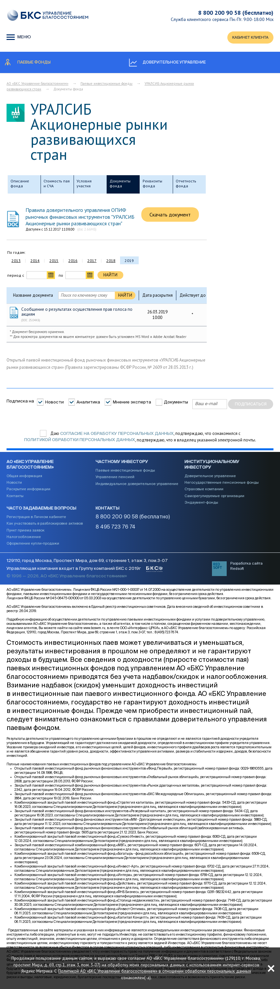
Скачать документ (170, 215)
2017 (91, 261)
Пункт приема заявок (25, 533)
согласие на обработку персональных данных (117, 434)
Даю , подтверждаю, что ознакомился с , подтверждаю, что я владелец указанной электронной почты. (140, 438)
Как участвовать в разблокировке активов (45, 526)
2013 (16, 261)
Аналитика (88, 403)
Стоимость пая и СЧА (57, 184)
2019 (129, 261)
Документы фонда (120, 184)
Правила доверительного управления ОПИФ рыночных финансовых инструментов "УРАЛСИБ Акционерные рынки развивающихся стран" (80, 218)
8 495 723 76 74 (115, 529)
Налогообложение (24, 539)
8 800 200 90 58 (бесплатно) (235, 12)
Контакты (15, 498)
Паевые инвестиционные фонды (106, 84)
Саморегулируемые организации (214, 498)
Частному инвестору (122, 464)
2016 (73, 261)
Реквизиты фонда (152, 184)
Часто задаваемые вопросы (41, 511)
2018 (110, 261)
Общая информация (24, 478)
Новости (54, 403)
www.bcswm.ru (94, 634)
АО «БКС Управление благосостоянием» (37, 84)
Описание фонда (19, 184)
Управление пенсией (115, 479)
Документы (176, 403)
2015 (54, 261)
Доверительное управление (210, 478)
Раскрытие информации (28, 492)
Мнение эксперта (132, 403)
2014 (35, 261)
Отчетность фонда (186, 184)
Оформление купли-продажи (33, 546)
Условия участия (84, 184)
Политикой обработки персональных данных (79, 441)
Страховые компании (203, 492)
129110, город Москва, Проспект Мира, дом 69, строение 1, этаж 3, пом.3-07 (87, 567)
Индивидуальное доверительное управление (137, 486)
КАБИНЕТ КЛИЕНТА (249, 38)
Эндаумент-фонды (201, 505)
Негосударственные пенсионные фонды (221, 485)
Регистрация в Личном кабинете (36, 519)
